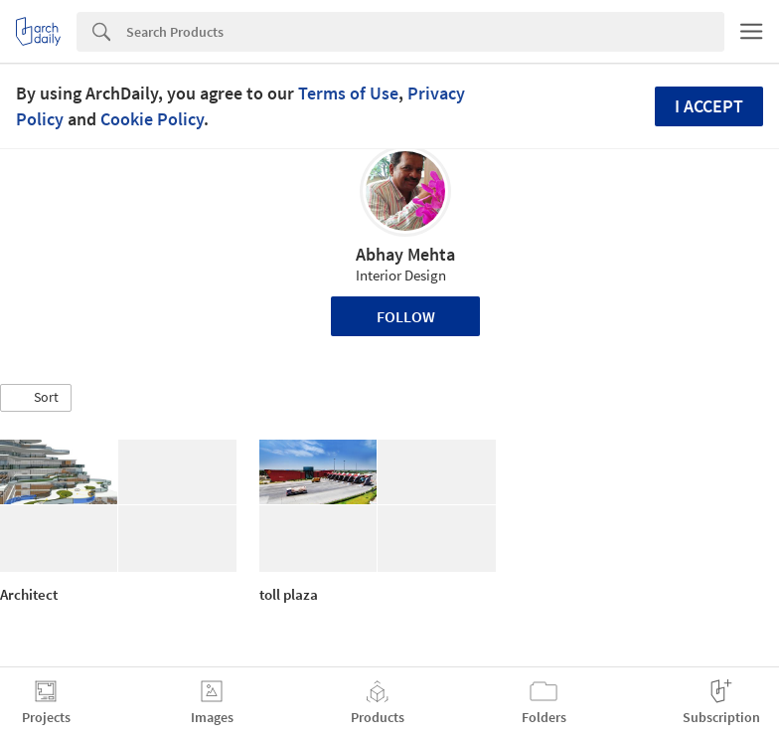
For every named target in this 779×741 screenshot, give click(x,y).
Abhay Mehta (405, 254)
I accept (709, 105)
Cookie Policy (152, 118)
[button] (36, 398)
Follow (406, 316)
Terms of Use (348, 93)
